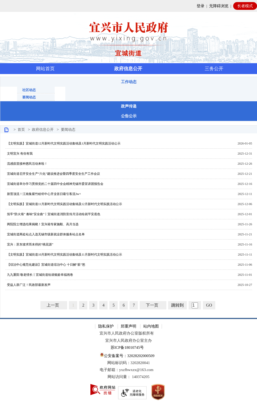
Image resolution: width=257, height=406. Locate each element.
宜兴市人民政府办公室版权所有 (126, 333)
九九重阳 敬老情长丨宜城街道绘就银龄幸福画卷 (39, 275)
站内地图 (151, 326)
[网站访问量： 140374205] (128, 377)
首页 (21, 130)
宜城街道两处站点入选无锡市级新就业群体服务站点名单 (45, 234)
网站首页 (45, 68)
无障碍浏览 (219, 6)
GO (209, 305)
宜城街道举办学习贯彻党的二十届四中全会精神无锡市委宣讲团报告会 (54, 184)
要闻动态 (29, 97)
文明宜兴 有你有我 (19, 153)
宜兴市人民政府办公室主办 (128, 340)
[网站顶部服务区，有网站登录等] (128, 6)
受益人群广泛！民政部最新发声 (28, 285)
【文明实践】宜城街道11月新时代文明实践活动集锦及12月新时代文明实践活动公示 (63, 204)
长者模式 (245, 6)
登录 (200, 6)
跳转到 (177, 305)
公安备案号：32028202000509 (127, 355)
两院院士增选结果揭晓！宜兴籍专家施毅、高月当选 (41, 224)
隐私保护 (106, 326)
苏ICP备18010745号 (127, 347)
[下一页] (153, 305)
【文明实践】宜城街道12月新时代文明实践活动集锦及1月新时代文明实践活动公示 (62, 143)
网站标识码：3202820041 (128, 363)
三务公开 (214, 68)
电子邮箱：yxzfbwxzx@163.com (127, 370)
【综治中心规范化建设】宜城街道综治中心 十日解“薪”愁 (45, 264)
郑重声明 (128, 326)
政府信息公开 (128, 68)
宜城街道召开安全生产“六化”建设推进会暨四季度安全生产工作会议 (52, 174)
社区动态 (29, 90)
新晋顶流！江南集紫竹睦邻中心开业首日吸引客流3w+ (43, 194)
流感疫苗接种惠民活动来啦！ (26, 163)
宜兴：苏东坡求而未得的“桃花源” (29, 244)
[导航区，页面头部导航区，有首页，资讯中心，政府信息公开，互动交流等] (128, 68)
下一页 (152, 305)
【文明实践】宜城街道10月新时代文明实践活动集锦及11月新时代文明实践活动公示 (63, 254)
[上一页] (53, 305)
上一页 (53, 305)
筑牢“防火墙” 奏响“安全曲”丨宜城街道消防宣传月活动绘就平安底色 (52, 214)
